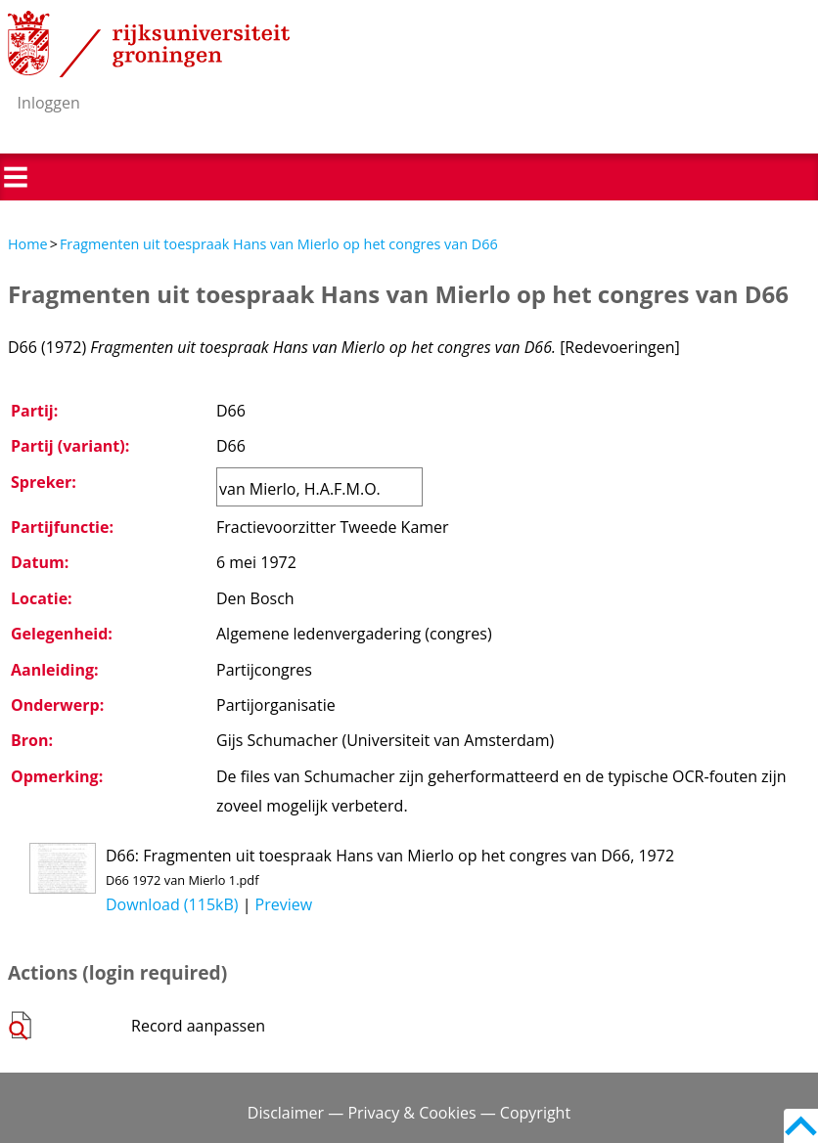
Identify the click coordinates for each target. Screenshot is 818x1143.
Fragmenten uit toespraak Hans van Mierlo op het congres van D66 (279, 244)
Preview (284, 904)
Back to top (801, 1126)
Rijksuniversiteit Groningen (149, 44)
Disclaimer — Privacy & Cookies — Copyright (409, 1112)
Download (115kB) (172, 904)
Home (28, 244)
